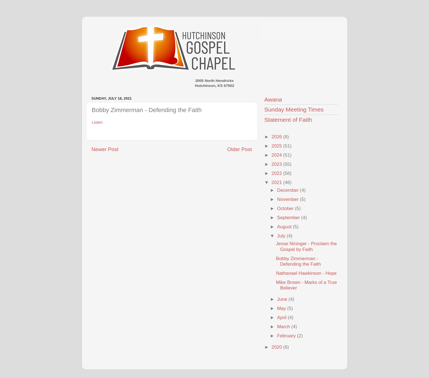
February (287, 335)
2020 (277, 347)
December (288, 190)
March (284, 326)
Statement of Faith (288, 119)
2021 (277, 182)
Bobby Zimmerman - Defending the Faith (298, 261)
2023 (277, 164)
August (285, 226)
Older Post (239, 149)
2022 (277, 173)
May (282, 308)
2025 (277, 146)
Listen (97, 122)
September (289, 217)
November (288, 199)
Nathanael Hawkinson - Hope (306, 273)
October (286, 208)
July (282, 236)
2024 (277, 155)
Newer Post (105, 149)
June (282, 299)
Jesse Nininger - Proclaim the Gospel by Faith (306, 246)
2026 (277, 136)
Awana (273, 99)
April (282, 317)
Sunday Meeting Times (294, 109)
